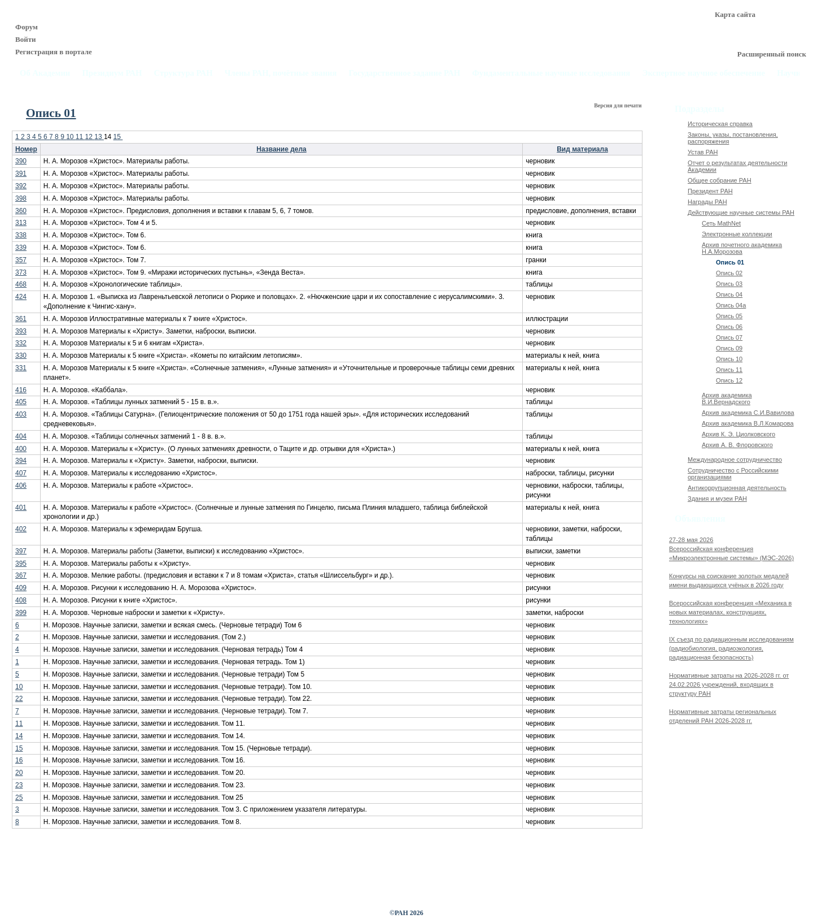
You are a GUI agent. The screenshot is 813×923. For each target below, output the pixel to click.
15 (118, 137)
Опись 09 (729, 348)
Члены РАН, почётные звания (281, 73)
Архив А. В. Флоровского (737, 444)
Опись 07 (729, 337)
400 (21, 449)
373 (21, 272)
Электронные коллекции (737, 234)
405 (21, 402)
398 (21, 198)
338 (21, 235)
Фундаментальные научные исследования (551, 73)
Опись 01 (730, 262)
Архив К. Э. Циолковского (738, 434)
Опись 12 (729, 380)
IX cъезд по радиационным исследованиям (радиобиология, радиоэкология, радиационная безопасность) (731, 648)
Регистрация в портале (53, 51)
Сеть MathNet (721, 223)
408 (21, 600)
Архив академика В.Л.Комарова (748, 423)
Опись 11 (729, 369)
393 (21, 331)
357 (21, 260)
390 (21, 161)
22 (19, 699)
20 (19, 773)
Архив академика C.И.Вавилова (748, 412)
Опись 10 (729, 359)
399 (21, 613)
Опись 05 (729, 316)
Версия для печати (618, 105)
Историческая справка (720, 123)
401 (21, 508)
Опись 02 (729, 273)
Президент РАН (710, 191)
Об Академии (45, 73)
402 (21, 529)
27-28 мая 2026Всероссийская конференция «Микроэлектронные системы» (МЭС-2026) (731, 548)
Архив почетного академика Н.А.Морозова (742, 248)
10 (71, 137)
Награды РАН (707, 201)
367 (21, 575)
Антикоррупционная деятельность (737, 487)
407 (21, 473)
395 (21, 563)
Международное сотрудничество (735, 459)
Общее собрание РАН (719, 180)
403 (21, 414)
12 (90, 137)
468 (21, 284)
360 (21, 211)
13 (99, 137)
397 (21, 551)
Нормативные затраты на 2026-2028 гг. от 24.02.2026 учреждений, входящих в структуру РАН (729, 684)
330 (21, 355)
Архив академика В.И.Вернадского (727, 398)
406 (21, 485)
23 (19, 785)
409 (21, 588)
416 (21, 390)
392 (21, 186)
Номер (26, 149)
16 (19, 760)
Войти (25, 39)
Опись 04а (731, 305)
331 (21, 368)
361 (21, 319)
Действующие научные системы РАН (741, 212)
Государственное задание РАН (405, 73)
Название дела (281, 149)
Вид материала (582, 149)
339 (21, 248)
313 (21, 223)
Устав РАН (703, 152)
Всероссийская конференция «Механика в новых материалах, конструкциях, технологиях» (730, 612)
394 (21, 461)
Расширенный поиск (771, 54)
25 (19, 797)
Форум (26, 27)
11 (80, 137)
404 (21, 436)
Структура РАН (183, 73)
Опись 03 (729, 283)
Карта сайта (735, 14)
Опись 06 (729, 326)
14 (19, 736)
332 (21, 343)
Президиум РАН (112, 73)
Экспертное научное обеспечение (703, 73)
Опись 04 (729, 294)
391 (21, 173)
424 (21, 297)
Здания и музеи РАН (717, 498)
